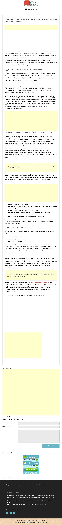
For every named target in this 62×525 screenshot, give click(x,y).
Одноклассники (14, 513)
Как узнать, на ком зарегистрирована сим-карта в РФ (41, 495)
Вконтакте (11, 513)
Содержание (42, 520)
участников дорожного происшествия (29, 250)
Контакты (44, 522)
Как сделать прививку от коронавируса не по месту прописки (31, 504)
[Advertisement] (30, 27)
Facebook (7, 513)
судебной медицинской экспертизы (39, 282)
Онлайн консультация (33, 520)
